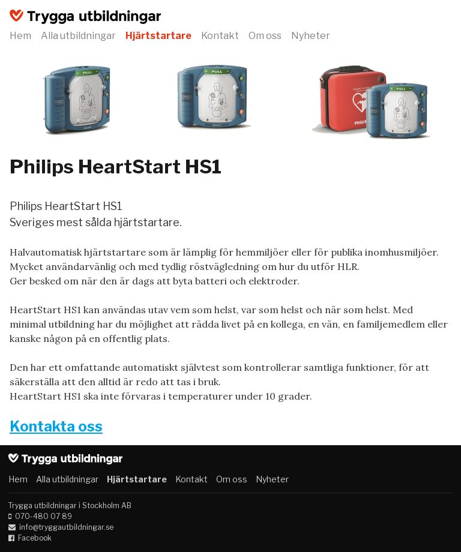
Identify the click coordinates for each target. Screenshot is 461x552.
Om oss (265, 35)
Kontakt (220, 35)
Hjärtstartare (158, 35)
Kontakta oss (56, 426)
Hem (20, 35)
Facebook (35, 537)
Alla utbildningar (78, 35)
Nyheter (310, 35)
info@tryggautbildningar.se (66, 527)
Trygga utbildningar (85, 17)
